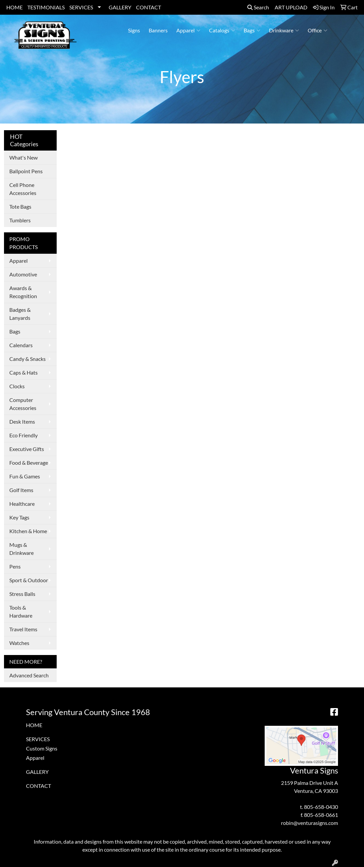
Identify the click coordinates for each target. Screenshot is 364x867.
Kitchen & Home (28, 531)
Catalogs (222, 30)
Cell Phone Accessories (22, 189)
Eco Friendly (23, 435)
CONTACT (148, 7)
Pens (15, 566)
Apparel (188, 30)
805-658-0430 (321, 807)
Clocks (17, 386)
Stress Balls (22, 594)
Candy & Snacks (27, 359)
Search (258, 7)
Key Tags (19, 517)
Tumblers (20, 220)
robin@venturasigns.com (309, 823)
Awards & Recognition (23, 292)
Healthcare (22, 503)
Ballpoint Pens (26, 171)
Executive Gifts (26, 449)
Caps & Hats (23, 372)
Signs (134, 30)
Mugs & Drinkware (21, 548)
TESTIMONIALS (46, 7)
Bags (252, 30)
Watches (19, 643)
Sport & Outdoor (28, 580)
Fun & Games (24, 476)
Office (317, 30)
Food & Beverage (28, 462)
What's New (23, 157)
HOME (14, 7)
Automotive (23, 274)
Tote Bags (20, 206)
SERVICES (81, 7)
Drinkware (284, 30)
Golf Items (21, 490)
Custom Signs (41, 748)
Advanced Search (29, 675)
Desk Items (22, 421)
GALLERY (120, 7)
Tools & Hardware (20, 611)
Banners (158, 30)
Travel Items (23, 629)
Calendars (21, 345)
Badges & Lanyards (20, 313)
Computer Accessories (22, 404)
